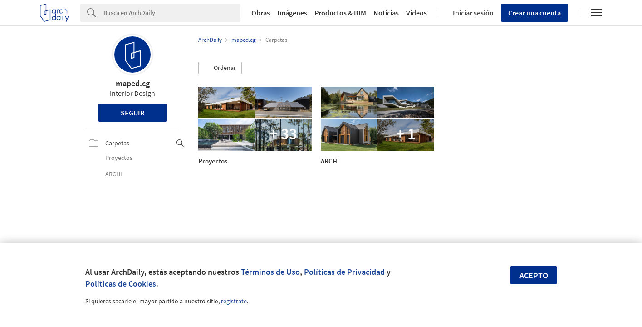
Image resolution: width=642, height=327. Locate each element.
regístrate (234, 301)
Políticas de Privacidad (344, 272)
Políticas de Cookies (120, 283)
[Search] (171, 13)
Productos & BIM (340, 12)
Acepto (533, 275)
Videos (416, 12)
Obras (260, 12)
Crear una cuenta (534, 12)
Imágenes (292, 12)
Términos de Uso (270, 272)
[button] (220, 68)
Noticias (386, 12)
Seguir (133, 112)
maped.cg (133, 83)
